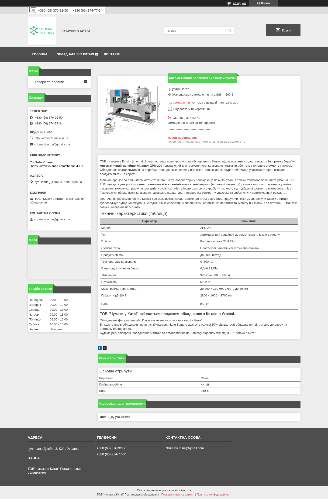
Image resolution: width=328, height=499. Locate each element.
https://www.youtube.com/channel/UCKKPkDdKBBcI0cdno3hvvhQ (59, 166)
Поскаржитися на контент (177, 494)
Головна (39, 54)
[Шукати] (230, 31)
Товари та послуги (49, 82)
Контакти (112, 54)
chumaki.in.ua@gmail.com (52, 144)
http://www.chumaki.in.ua (51, 138)
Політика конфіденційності (214, 494)
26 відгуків (239, 3)
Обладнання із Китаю (75, 54)
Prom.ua (185, 490)
